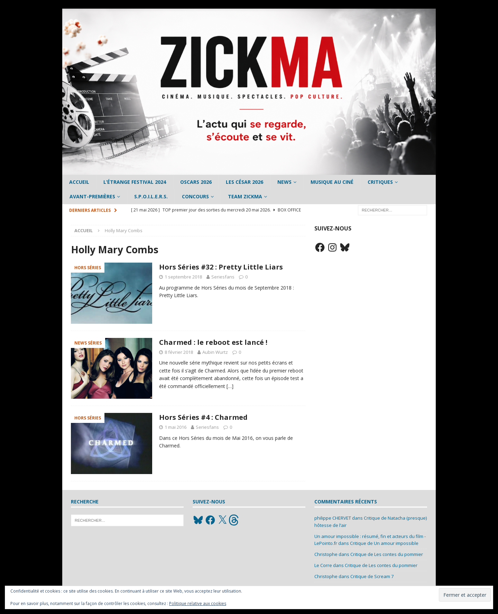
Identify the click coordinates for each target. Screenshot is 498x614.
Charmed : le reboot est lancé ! (213, 342)
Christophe (326, 554)
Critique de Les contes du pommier (386, 554)
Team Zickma (245, 196)
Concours (195, 196)
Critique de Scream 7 (372, 576)
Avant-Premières (92, 196)
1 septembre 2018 (183, 277)
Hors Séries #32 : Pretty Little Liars (221, 267)
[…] (230, 386)
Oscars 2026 (196, 182)
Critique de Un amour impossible (384, 543)
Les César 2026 (244, 182)
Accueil (79, 182)
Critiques (380, 182)
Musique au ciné (332, 182)
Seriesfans (222, 277)
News (284, 182)
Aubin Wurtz (215, 352)
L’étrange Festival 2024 (134, 182)
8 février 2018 (179, 352)
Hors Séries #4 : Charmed (203, 417)
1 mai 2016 (175, 427)
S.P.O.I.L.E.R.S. (151, 196)
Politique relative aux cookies (197, 603)
